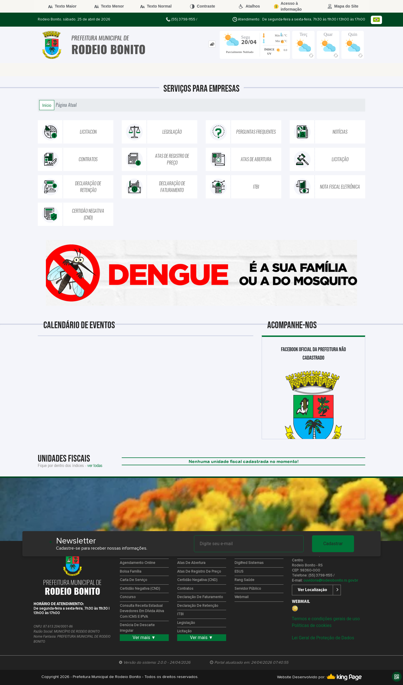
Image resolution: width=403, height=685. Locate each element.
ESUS (239, 571)
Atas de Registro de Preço (199, 571)
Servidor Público (248, 589)
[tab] (211, 44)
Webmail (242, 597)
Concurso (128, 597)
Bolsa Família (130, 571)
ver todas (94, 465)
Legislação (186, 623)
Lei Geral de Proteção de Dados (323, 637)
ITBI (180, 614)
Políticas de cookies (312, 625)
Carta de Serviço (133, 580)
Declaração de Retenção (197, 606)
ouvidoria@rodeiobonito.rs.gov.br (330, 580)
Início (46, 105)
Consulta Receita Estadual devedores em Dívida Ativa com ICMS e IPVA (142, 611)
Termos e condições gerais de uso (326, 618)
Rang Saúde (244, 580)
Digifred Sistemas (249, 563)
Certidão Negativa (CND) (140, 589)
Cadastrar (333, 543)
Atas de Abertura (191, 563)
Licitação (184, 631)
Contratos (185, 589)
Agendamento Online (137, 563)
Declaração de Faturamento (200, 597)
